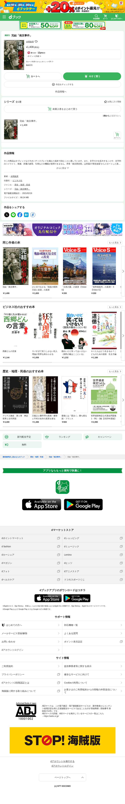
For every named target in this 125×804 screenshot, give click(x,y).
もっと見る (114, 242)
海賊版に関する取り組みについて (19, 691)
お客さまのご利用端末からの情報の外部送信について (90, 691)
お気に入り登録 (114, 102)
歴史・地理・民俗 (22, 185)
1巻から (106, 116)
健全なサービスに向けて (76, 674)
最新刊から (116, 116)
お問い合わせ (8, 641)
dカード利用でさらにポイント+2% (38, 62)
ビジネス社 (17, 180)
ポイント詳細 (33, 56)
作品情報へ (61, 91)
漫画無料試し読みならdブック (14, 457)
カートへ (35, 76)
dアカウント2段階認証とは (15, 682)
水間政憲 (30, 42)
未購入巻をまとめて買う (64, 109)
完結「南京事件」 (29, 121)
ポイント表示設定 (73, 641)
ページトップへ (62, 777)
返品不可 (29, 65)
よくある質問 (71, 633)
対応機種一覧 (71, 625)
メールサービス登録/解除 (14, 633)
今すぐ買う (94, 76)
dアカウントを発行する (62, 761)
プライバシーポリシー (13, 674)
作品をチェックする (64, 84)
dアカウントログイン (12, 650)
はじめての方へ (12, 625)
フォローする (36, 41)
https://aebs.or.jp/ (51, 716)
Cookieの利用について (75, 682)
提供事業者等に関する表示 (77, 666)
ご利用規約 (7, 666)
